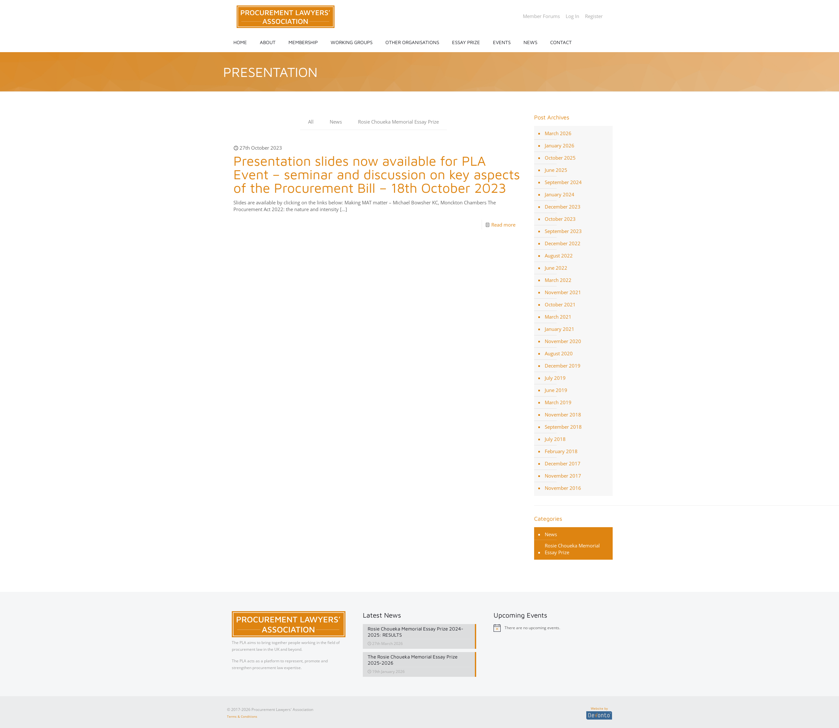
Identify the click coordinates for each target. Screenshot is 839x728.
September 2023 (563, 231)
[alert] (550, 628)
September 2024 (563, 182)
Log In (572, 16)
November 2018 (563, 414)
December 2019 (562, 365)
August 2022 (559, 255)
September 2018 (563, 427)
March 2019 (558, 402)
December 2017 (562, 463)
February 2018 (561, 451)
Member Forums (541, 16)
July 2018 (555, 439)
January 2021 (559, 329)
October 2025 (560, 157)
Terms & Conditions (242, 716)
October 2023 (560, 219)
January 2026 (559, 145)
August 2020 (559, 353)
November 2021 (563, 292)
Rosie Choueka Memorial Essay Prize (398, 121)
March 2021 (558, 316)
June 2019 (556, 390)
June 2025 (556, 170)
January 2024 (559, 194)
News (336, 121)
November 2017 (563, 475)
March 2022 (558, 280)
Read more (503, 224)
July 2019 (555, 378)
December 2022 (562, 243)
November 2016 (563, 488)
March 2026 (558, 133)
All (311, 121)
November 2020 (563, 341)
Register (594, 16)
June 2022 (556, 268)
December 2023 (562, 206)
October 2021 (560, 304)
